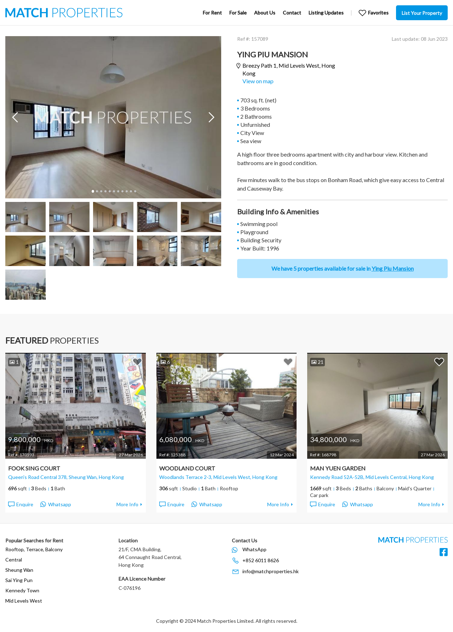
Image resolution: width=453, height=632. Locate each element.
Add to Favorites (137, 361)
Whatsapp (55, 504)
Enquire (20, 504)
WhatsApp (254, 549)
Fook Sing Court (34, 468)
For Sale (238, 13)
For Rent (212, 13)
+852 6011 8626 (260, 560)
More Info (127, 504)
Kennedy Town (22, 590)
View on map (258, 81)
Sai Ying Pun (19, 580)
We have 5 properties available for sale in (342, 268)
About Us (264, 13)
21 (317, 362)
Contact (292, 13)
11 (134, 191)
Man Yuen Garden (338, 468)
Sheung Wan (19, 570)
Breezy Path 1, (288, 69)
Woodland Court (187, 468)
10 (130, 191)
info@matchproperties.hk (270, 571)
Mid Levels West (23, 601)
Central (13, 560)
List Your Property (422, 13)
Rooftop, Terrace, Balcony (34, 549)
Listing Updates (326, 13)
